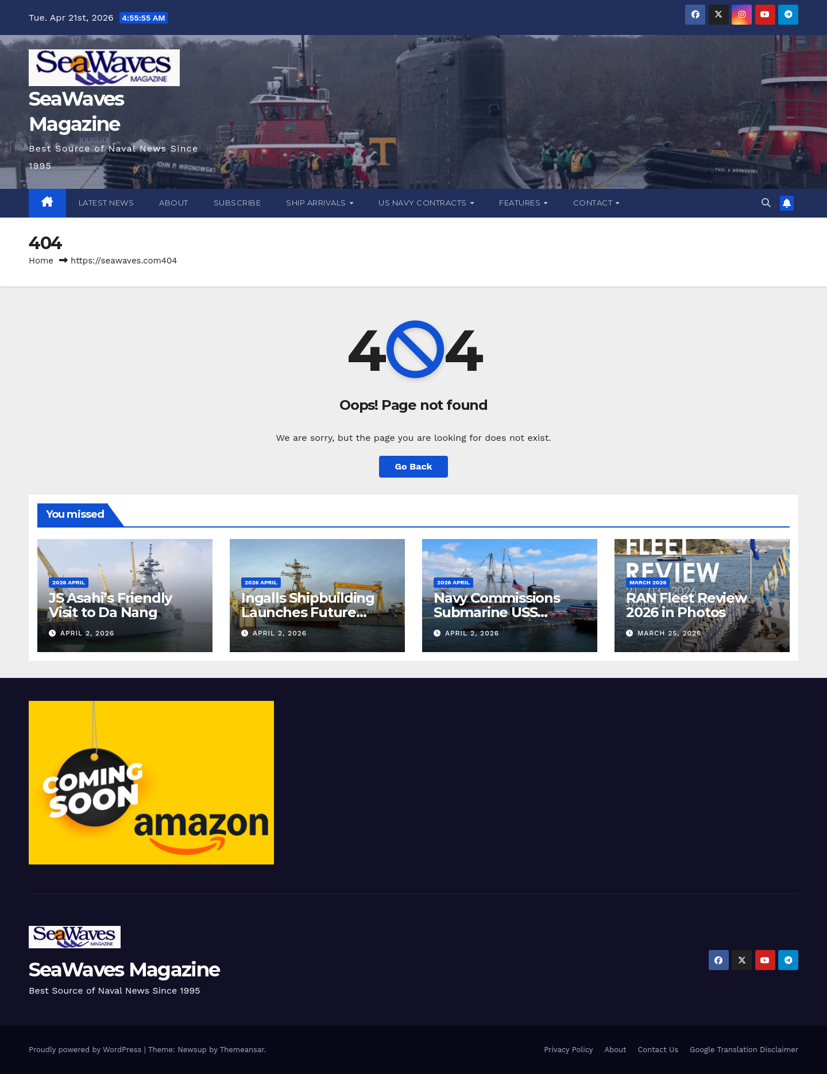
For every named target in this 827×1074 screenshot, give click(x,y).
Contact (594, 202)
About (173, 202)
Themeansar (242, 1049)
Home (41, 260)
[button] (766, 202)
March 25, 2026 (669, 633)
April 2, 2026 (87, 633)
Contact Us (657, 1049)
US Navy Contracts (423, 202)
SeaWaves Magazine (124, 969)
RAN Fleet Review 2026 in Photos (686, 605)
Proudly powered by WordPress (86, 1049)
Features (521, 202)
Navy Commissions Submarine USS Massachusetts (497, 612)
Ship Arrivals (317, 202)
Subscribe (237, 202)
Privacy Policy (568, 1049)
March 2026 (647, 582)
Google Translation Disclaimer (744, 1049)
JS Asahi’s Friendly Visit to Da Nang (110, 605)
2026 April (68, 582)
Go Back (413, 466)
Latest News (106, 202)
